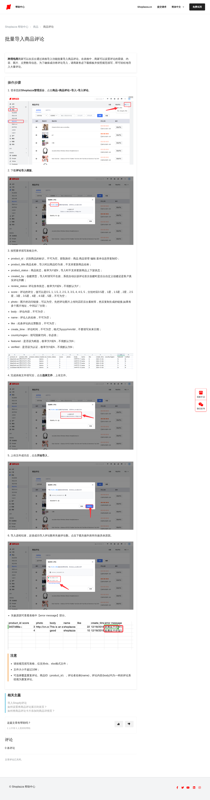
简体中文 (176, 7)
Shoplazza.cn (144, 7)
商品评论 (48, 26)
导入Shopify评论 (17, 703)
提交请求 (161, 7)
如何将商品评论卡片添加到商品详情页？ (31, 710)
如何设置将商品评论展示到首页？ (27, 706)
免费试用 (197, 7)
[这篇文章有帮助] (119, 724)
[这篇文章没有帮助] (129, 724)
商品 (35, 26)
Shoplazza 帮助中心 (16, 26)
